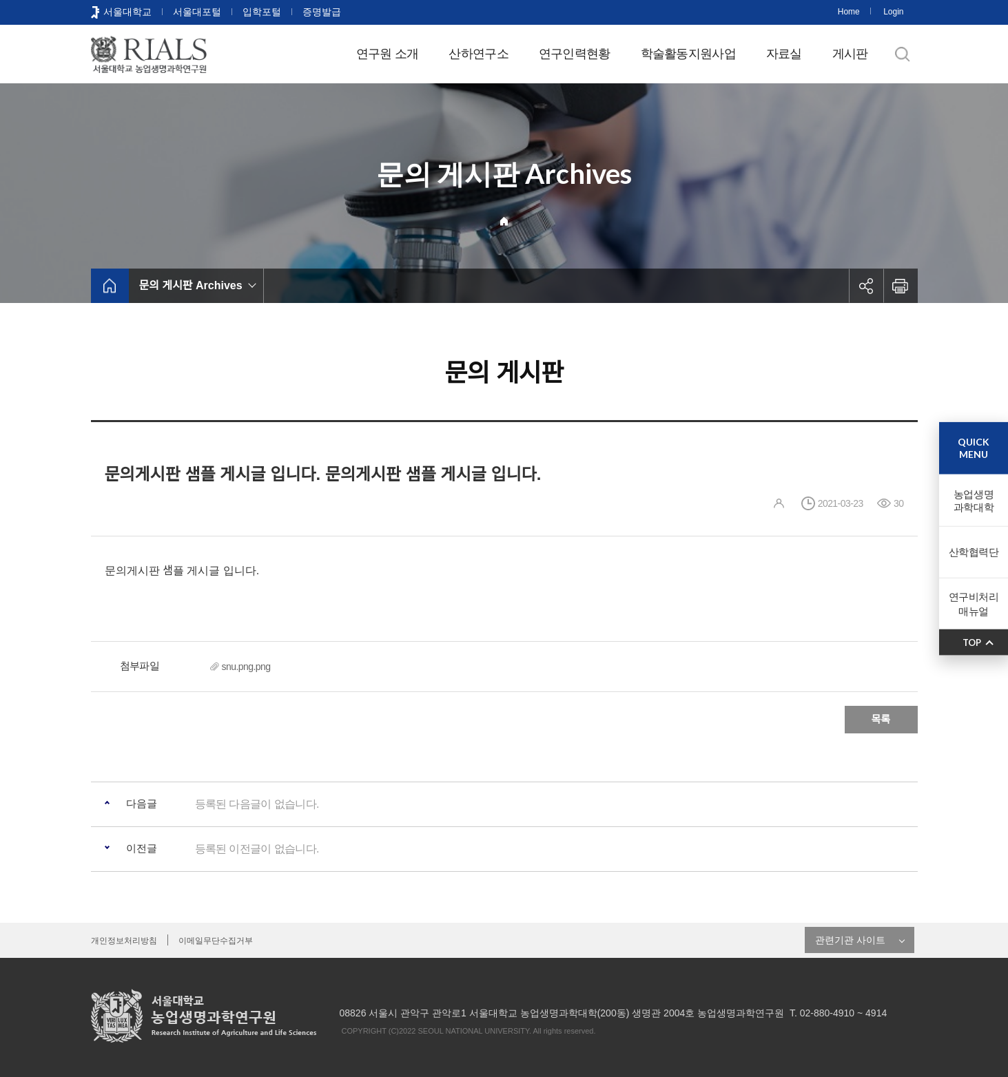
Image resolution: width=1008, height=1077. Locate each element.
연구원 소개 (387, 54)
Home (849, 12)
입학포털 (262, 11)
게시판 (850, 54)
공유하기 (866, 286)
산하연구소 (478, 54)
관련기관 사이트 (850, 939)
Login (893, 12)
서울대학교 (127, 11)
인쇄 (900, 286)
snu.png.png (246, 666)
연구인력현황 (574, 54)
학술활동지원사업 (688, 54)
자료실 (784, 54)
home (110, 286)
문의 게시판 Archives (191, 285)
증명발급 (321, 11)
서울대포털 (197, 11)
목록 (881, 719)
